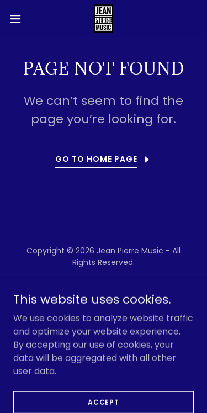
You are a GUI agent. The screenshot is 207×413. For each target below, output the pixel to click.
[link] (103, 18)
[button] (19, 19)
